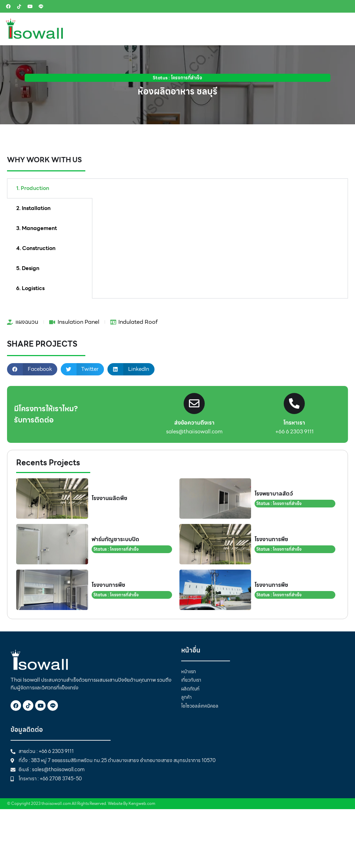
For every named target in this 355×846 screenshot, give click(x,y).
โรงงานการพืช (271, 539)
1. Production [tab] (32, 188)
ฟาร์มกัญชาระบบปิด (115, 539)
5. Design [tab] (27, 268)
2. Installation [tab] (33, 208)
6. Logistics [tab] (30, 288)
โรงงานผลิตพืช (109, 498)
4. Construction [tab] (35, 248)
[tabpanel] (220, 194)
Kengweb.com (142, 803)
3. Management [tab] (36, 228)
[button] (32, 369)
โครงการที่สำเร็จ (186, 77)
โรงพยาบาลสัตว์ (274, 493)
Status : (162, 77)
